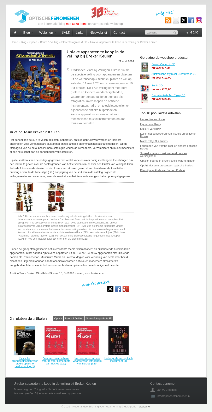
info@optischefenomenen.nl (173, 396)
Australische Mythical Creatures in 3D (174, 73)
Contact (119, 32)
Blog (23, 42)
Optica (33, 42)
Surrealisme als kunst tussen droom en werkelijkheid (163, 154)
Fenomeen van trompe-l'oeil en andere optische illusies (168, 147)
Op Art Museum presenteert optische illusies (166, 165)
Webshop (47, 32)
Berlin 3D (157, 85)
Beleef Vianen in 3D (163, 64)
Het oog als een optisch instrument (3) (119, 359)
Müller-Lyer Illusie (150, 129)
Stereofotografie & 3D (74, 42)
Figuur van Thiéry (150, 124)
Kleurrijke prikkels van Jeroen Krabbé (162, 170)
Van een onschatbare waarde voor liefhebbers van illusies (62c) (56, 361)
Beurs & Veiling (49, 42)
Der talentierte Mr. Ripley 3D (168, 95)
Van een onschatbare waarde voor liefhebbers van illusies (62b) (87, 361)
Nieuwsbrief (98, 32)
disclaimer (145, 406)
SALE (66, 32)
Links (79, 32)
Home (14, 42)
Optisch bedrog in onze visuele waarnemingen (167, 160)
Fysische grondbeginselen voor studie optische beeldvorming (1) (25, 362)
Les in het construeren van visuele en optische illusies (167, 135)
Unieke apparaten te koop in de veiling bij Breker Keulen (123, 42)
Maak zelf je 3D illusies (153, 141)
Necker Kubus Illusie (152, 119)
